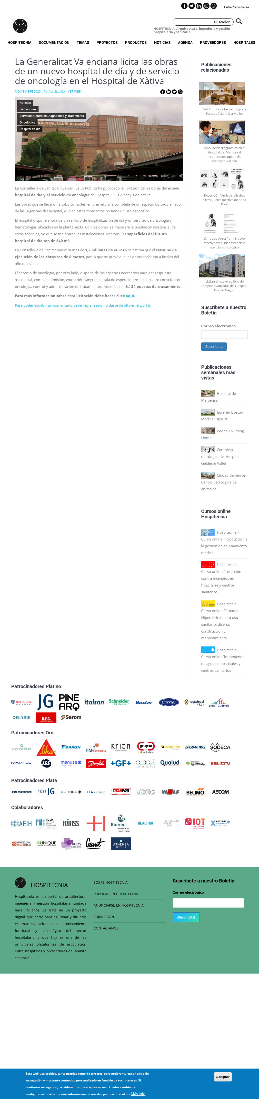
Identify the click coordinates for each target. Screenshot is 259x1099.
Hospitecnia (19, 42)
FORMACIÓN (104, 916)
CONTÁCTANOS (106, 928)
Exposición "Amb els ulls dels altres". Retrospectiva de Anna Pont (224, 199)
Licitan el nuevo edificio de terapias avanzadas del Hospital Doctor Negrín (224, 285)
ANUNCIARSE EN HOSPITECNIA (119, 905)
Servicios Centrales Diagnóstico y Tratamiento (52, 116)
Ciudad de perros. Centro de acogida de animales (224, 482)
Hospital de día (30, 129)
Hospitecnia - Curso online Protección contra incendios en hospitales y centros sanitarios (221, 578)
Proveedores (213, 42)
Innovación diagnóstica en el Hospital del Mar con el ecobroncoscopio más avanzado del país (224, 154)
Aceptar (223, 1077)
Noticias (162, 42)
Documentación (54, 42)
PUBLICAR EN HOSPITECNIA (116, 893)
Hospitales (244, 42)
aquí (130, 295)
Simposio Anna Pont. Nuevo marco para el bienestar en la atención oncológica (224, 242)
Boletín (209, 312)
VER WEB (74, 91)
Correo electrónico (218, 325)
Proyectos (107, 42)
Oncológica (27, 122)
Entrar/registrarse (236, 7)
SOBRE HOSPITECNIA (111, 882)
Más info (138, 1094)
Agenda (185, 42)
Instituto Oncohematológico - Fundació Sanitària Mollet (224, 111)
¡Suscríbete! (214, 346)
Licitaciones (28, 109)
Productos (136, 42)
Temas (83, 42)
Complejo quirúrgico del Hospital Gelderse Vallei (220, 456)
